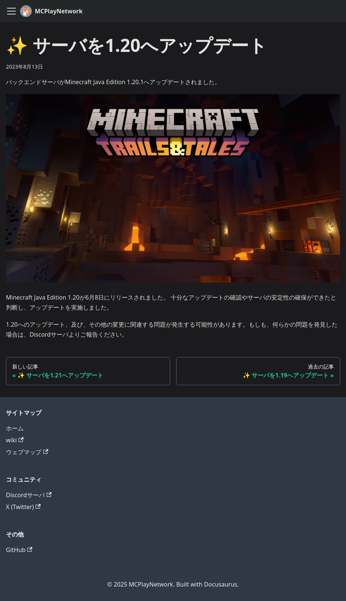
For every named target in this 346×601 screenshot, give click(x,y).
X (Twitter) (23, 507)
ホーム (15, 428)
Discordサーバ (28, 495)
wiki (15, 440)
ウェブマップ (27, 452)
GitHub (19, 550)
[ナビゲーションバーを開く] (11, 11)
